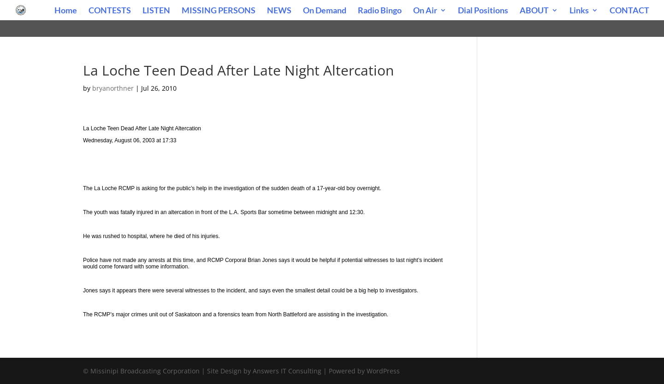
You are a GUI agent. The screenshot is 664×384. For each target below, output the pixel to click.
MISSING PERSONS (218, 11)
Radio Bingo (380, 11)
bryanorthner (113, 88)
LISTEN (156, 11)
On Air (425, 11)
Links (579, 11)
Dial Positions (483, 11)
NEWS (279, 11)
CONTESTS (110, 11)
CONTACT (629, 11)
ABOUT (534, 11)
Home (65, 11)
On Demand (324, 11)
